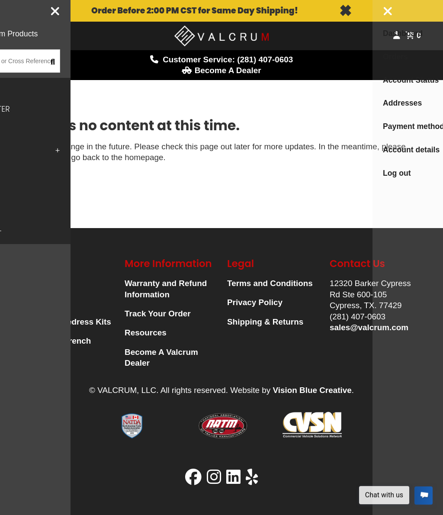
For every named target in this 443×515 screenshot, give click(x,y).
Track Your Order (157, 313)
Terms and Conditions (270, 283)
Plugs (33, 302)
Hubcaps (39, 283)
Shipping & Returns (265, 321)
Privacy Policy (254, 302)
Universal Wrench (56, 340)
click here (41, 157)
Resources (146, 332)
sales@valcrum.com (369, 327)
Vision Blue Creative (312, 390)
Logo (221, 36)
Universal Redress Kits (66, 321)
